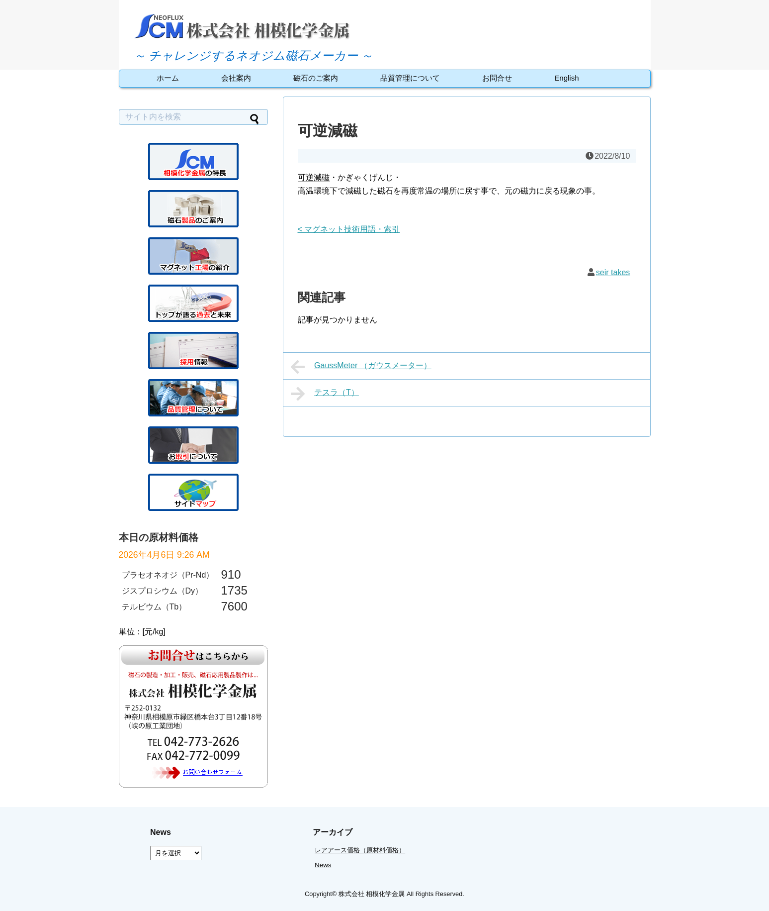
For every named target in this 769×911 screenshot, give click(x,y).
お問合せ (497, 78)
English (566, 78)
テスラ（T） (325, 394)
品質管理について (410, 78)
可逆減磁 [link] (314, 177)
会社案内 (236, 78)
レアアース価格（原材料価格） (360, 850)
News (323, 865)
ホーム (168, 78)
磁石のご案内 (315, 78)
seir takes (613, 272)
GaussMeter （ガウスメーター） (361, 367)
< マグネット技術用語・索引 (349, 229)
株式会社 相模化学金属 (372, 894)
